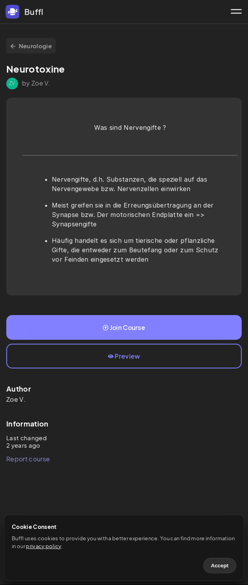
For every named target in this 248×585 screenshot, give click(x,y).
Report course (28, 459)
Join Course (124, 327)
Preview (124, 356)
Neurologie (31, 45)
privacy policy (43, 546)
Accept (219, 566)
